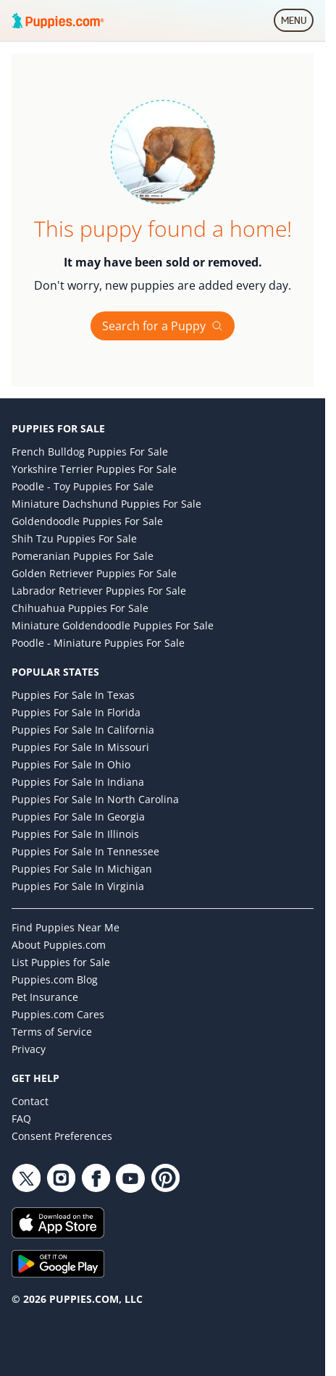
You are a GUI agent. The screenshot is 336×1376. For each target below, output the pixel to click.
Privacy (29, 1049)
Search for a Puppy (162, 326)
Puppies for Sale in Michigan (82, 869)
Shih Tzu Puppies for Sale (74, 538)
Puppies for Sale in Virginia (78, 886)
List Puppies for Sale (61, 962)
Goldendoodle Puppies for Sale (87, 521)
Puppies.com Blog (55, 979)
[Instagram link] (60, 1178)
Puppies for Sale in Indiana (78, 782)
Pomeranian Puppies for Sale (83, 556)
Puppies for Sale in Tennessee (85, 851)
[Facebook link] (95, 1178)
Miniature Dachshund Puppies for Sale (106, 504)
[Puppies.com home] (58, 20)
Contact (30, 1101)
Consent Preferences (62, 1136)
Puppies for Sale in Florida (76, 712)
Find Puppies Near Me (65, 927)
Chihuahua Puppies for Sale (80, 608)
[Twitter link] (26, 1178)
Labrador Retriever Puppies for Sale (99, 590)
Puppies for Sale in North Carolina (95, 799)
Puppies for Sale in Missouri (80, 747)
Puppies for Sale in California (83, 730)
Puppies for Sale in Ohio (71, 764)
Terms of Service (52, 1032)
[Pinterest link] (165, 1178)
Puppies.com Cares (58, 1014)
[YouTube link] (130, 1178)
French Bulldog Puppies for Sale (90, 451)
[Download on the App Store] (163, 1222)
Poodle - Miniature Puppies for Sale (98, 643)
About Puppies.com (59, 945)
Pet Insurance (45, 997)
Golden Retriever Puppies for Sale (94, 573)
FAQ (21, 1118)
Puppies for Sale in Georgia (78, 816)
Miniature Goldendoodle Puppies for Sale (113, 625)
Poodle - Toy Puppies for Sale (83, 486)
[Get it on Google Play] (163, 1264)
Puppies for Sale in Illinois (75, 834)
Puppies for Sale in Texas (73, 695)
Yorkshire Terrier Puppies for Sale (94, 469)
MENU (297, 23)
